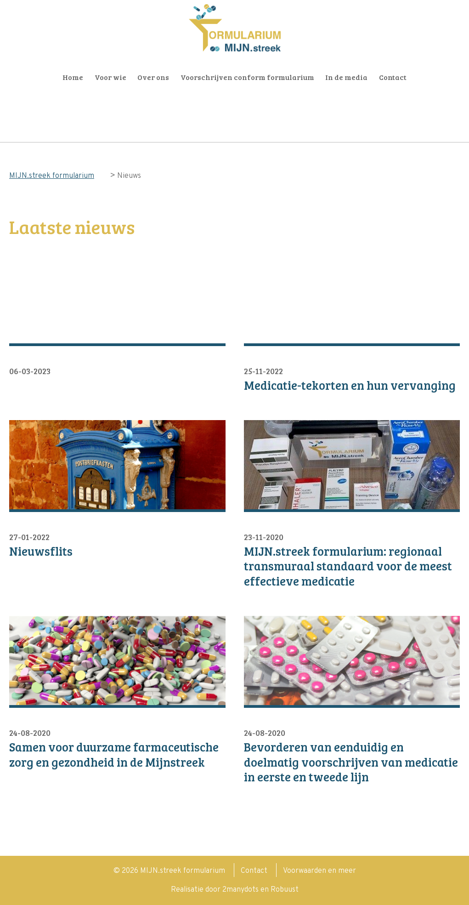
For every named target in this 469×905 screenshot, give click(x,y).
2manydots (240, 889)
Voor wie (110, 77)
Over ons (153, 77)
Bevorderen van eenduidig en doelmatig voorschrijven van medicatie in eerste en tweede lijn (351, 762)
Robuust (285, 889)
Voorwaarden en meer (319, 871)
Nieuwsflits (41, 551)
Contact (393, 77)
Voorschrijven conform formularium (247, 77)
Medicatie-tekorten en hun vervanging (350, 385)
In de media (346, 77)
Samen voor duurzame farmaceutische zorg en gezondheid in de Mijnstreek (114, 754)
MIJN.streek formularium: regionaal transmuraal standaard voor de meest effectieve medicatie (348, 566)
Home (72, 77)
